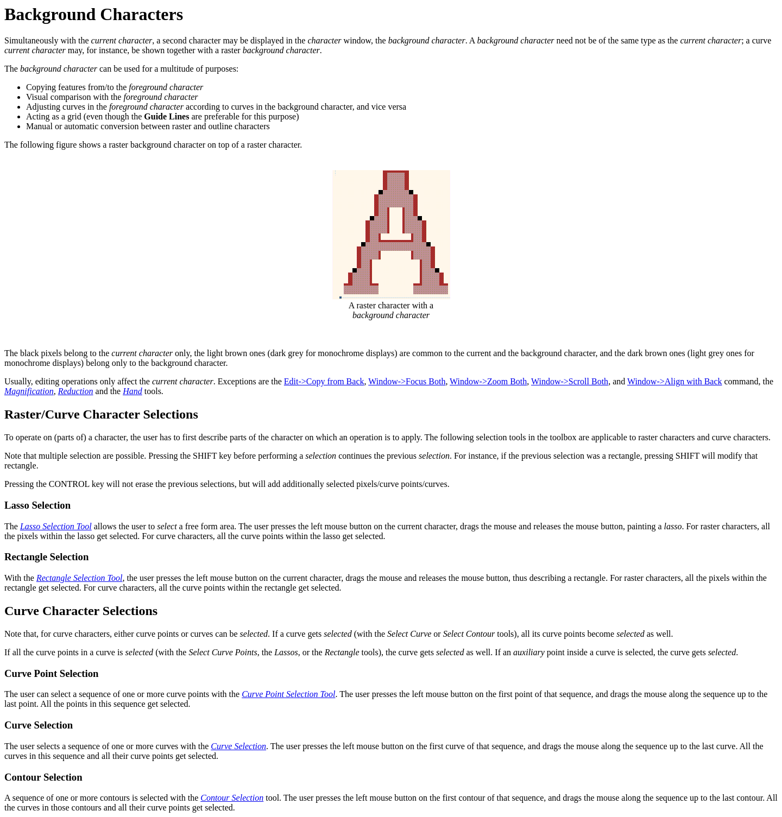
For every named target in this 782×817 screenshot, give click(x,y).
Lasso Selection (37, 505)
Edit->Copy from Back (324, 381)
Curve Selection (38, 725)
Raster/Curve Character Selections (101, 414)
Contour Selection (43, 777)
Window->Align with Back (674, 381)
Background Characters (93, 14)
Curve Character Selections (80, 611)
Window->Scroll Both (569, 381)
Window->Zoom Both (488, 381)
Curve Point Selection (51, 673)
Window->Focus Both (406, 381)
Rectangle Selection (46, 556)
